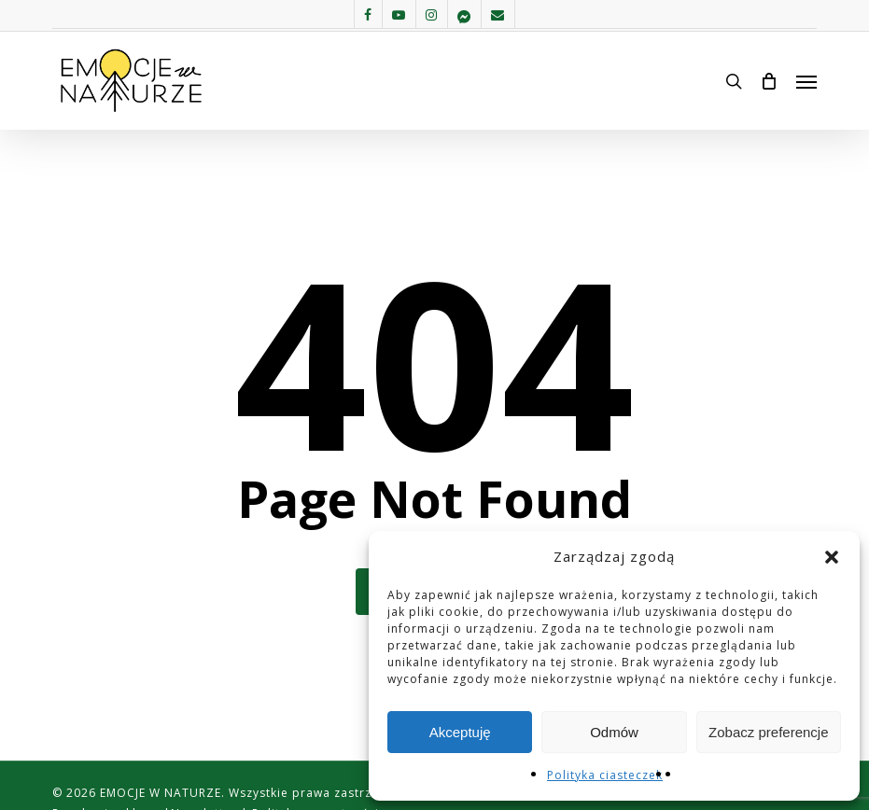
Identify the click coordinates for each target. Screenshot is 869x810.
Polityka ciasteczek (605, 775)
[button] (831, 557)
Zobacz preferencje (768, 732)
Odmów (614, 732)
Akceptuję (460, 732)
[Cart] (769, 81)
